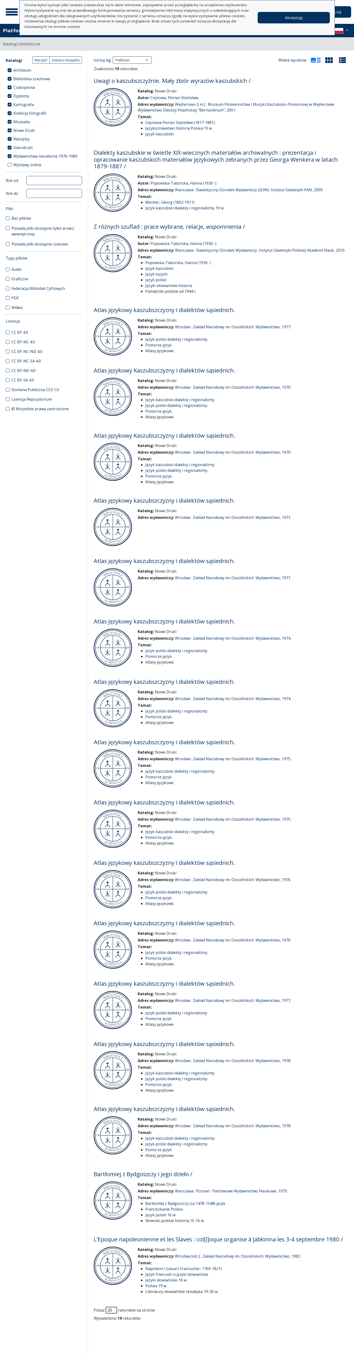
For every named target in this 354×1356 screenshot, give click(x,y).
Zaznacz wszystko (66, 60)
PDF (15, 298)
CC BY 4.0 (19, 332)
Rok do (12, 193)
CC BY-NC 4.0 (23, 342)
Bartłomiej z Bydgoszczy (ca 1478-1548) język (185, 1203)
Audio (16, 269)
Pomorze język (158, 1018)
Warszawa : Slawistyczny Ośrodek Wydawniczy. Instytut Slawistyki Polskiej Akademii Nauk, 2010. (260, 250)
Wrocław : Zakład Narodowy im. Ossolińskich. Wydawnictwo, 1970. (233, 387)
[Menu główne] (12, 12)
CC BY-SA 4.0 (22, 380)
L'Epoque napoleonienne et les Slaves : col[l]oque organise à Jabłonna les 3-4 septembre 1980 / (218, 1239)
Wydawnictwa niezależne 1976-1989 (45, 156)
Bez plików (21, 218)
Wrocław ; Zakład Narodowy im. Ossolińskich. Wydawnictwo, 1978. (233, 1060)
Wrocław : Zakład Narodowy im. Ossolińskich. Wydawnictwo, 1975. (233, 758)
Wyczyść (41, 60)
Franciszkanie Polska (164, 1209)
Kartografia (23, 104)
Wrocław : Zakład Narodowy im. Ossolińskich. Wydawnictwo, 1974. (233, 638)
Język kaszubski (159, 134)
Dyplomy (21, 96)
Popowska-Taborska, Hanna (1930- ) (178, 262)
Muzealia (21, 121)
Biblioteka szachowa (31, 78)
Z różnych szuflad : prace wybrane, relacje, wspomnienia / (169, 226)
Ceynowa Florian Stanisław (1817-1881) (180, 122)
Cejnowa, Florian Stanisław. (175, 97)
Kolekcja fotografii (29, 113)
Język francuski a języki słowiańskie (176, 1274)
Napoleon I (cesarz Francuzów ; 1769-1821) (183, 1268)
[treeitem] (44, 70)
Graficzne (19, 279)
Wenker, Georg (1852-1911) (170, 202)
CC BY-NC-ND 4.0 (26, 351)
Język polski (155, 279)
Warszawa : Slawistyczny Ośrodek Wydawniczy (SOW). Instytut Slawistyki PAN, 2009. (249, 189)
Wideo (17, 307)
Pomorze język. (158, 345)
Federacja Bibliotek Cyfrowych (38, 288)
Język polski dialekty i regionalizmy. (176, 339)
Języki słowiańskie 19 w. (166, 1280)
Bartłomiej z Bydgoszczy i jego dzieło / (143, 1174)
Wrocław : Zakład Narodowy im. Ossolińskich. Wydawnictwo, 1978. (233, 1125)
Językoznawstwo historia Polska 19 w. (178, 128)
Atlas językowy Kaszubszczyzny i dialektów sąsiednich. (164, 370)
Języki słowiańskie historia (168, 285)
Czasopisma (24, 87)
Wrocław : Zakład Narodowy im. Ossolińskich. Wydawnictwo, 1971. (233, 517)
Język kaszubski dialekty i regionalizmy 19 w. (184, 208)
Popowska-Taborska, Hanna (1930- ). (184, 183)
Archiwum (22, 70)
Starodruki (23, 147)
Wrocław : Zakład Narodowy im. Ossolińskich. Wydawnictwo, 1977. (233, 327)
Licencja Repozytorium (31, 399)
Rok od (12, 180)
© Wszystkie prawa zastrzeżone (40, 408)
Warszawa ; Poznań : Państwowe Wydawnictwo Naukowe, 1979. (231, 1191)
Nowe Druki (24, 130)
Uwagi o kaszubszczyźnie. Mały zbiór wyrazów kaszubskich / (172, 81)
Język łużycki (156, 274)
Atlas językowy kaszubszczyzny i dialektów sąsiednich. (164, 310)
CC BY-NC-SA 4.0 (26, 361)
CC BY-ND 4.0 (23, 370)
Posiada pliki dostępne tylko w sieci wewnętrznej (42, 231)
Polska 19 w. (156, 1285)
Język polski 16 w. (160, 1215)
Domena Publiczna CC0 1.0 (35, 389)
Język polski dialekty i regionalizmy (176, 1013)
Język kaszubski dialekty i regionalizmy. (180, 399)
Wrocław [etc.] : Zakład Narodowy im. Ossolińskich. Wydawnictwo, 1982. (238, 1256)
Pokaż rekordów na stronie (124, 1310)
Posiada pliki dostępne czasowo (39, 244)
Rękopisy (21, 139)
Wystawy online (27, 164)
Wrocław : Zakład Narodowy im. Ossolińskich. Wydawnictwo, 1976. (233, 879)
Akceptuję (294, 17)
